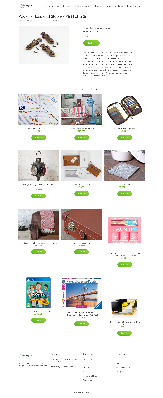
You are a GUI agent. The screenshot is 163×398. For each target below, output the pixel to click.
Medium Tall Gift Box (81, 186)
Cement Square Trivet (125, 186)
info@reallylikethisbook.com (62, 368)
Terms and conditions (123, 369)
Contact (118, 365)
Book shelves (52, 6)
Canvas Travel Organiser (124, 130)
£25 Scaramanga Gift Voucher (38, 130)
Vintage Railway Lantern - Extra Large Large (38, 187)
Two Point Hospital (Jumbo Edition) (38, 313)
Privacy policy (120, 373)
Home (21, 22)
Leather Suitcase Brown (81, 244)
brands (66, 6)
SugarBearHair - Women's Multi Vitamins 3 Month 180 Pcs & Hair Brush (124, 256)
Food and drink (134, 6)
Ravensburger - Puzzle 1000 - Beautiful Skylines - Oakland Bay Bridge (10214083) (81, 315)
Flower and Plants (114, 6)
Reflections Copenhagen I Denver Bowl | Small (124, 324)
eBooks (97, 6)
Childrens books (82, 6)
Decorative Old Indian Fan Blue (81, 130)
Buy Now (91, 45)
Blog (117, 361)
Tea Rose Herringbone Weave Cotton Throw (38, 244)
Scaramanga (105, 29)
